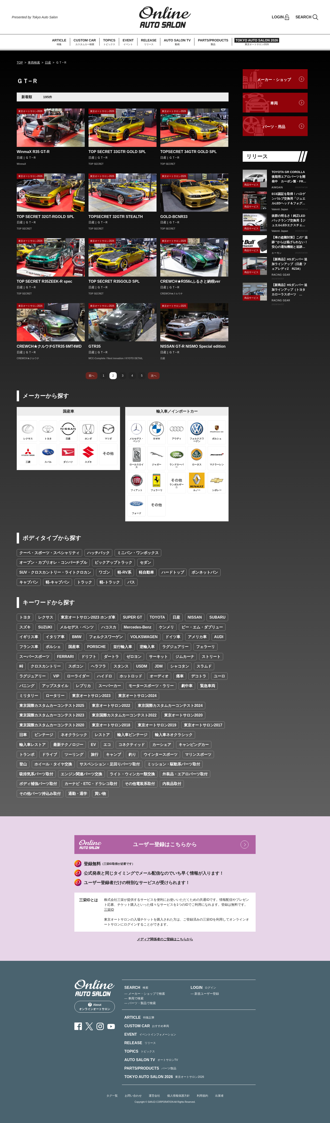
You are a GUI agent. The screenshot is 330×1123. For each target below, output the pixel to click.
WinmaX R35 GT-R (33, 152)
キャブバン (28, 582)
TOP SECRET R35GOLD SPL (114, 281)
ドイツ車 (172, 637)
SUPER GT (132, 617)
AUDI (218, 637)
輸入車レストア (32, 745)
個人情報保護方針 (178, 1095)
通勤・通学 (77, 794)
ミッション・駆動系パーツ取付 (173, 764)
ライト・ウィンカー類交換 (132, 774)
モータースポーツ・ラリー (151, 686)
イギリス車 (28, 637)
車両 (274, 103)
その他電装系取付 (140, 784)
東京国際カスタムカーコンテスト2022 (124, 715)
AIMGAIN (277, 187)
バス (131, 582)
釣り (132, 755)
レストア (102, 735)
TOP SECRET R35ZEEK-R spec (44, 281)
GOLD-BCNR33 (174, 217)
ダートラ (111, 657)
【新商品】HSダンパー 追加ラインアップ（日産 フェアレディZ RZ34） (289, 264)
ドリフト (88, 657)
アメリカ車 (197, 637)
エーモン (277, 253)
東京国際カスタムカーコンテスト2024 (170, 706)
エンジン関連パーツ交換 (81, 774)
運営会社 (154, 1095)
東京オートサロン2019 (157, 725)
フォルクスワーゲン (106, 637)
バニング (26, 686)
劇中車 (187, 686)
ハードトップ (172, 572)
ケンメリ (166, 627)
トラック (84, 582)
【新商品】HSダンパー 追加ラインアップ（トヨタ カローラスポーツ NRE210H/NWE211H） (290, 290)
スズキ (25, 627)
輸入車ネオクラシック (174, 735)
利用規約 (202, 1095)
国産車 (74, 647)
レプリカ (83, 686)
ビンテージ (43, 735)
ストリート (211, 657)
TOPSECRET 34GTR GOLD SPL (188, 152)
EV (93, 745)
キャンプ (113, 755)
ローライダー (78, 676)
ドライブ (49, 755)
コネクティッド (131, 745)
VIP (56, 676)
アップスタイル (55, 686)
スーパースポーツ (34, 657)
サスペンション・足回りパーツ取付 (110, 764)
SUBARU (217, 617)
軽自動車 (146, 572)
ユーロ (219, 676)
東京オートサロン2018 (111, 725)
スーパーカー (109, 686)
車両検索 (34, 62)
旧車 (23, 735)
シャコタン (179, 666)
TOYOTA (157, 617)
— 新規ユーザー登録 (205, 993)
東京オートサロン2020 (183, 715)
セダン (145, 562)
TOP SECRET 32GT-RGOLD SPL (45, 217)
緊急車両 (207, 686)
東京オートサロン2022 (111, 706)
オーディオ (159, 676)
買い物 (100, 794)
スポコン (75, 666)
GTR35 (95, 346)
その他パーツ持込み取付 (40, 794)
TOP (20, 62)
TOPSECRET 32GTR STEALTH (116, 217)
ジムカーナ (184, 657)
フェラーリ (205, 647)
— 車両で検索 (134, 998)
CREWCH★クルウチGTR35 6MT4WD (49, 346)
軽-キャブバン (57, 582)
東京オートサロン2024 (137, 696)
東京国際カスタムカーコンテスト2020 (51, 725)
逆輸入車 (147, 647)
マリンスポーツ (198, 755)
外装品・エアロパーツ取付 (185, 774)
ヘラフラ (98, 666)
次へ (154, 375)
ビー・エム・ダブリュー (202, 627)
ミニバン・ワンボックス (138, 553)
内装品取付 (171, 784)
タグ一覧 (112, 1095)
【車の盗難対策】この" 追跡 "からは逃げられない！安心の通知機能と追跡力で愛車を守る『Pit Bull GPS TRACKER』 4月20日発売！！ (290, 242)
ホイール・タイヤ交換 (53, 764)
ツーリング (73, 755)
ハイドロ (104, 676)
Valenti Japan (280, 209)
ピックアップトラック (113, 562)
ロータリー (55, 696)
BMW (76, 637)
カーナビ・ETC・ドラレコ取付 (90, 784)
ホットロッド (131, 676)
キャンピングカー (194, 745)
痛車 (180, 676)
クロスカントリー (46, 666)
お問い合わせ (133, 1095)
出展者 (219, 1095)
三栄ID (109, 909)
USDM (141, 666)
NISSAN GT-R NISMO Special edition (192, 346)
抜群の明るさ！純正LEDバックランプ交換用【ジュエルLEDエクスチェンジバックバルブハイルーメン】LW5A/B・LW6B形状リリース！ (289, 221)
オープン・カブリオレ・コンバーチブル (53, 562)
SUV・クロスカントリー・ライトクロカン (55, 572)
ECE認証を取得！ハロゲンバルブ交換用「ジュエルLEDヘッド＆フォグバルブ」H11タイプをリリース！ (288, 199)
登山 (23, 764)
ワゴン (104, 572)
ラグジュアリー (175, 647)
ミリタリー (28, 696)
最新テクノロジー (68, 745)
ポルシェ (53, 647)
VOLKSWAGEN (144, 637)
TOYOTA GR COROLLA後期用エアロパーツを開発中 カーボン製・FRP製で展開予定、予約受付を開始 (288, 177)
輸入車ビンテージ (132, 735)
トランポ (26, 755)
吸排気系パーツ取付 (36, 774)
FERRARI (65, 657)
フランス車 (28, 647)
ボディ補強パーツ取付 (38, 784)
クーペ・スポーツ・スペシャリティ (49, 553)
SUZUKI (45, 627)
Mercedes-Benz (137, 627)
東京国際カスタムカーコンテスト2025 (51, 706)
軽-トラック (110, 582)
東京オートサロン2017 (203, 725)
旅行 (94, 755)
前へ (91, 375)
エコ (107, 745)
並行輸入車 (122, 647)
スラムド (204, 666)
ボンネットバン (205, 572)
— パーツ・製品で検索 (140, 1003)
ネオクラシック (74, 735)
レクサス (45, 617)
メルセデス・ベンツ (77, 627)
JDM (159, 666)
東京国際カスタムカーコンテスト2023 (51, 715)
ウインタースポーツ (160, 755)
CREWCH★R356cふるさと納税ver (190, 281)
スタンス (121, 666)
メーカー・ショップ (274, 80)
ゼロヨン (133, 657)
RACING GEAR (281, 275)
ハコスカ (108, 627)
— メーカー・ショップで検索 (144, 993)
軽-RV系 (124, 572)
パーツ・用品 (274, 127)
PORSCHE (96, 647)
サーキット (158, 657)
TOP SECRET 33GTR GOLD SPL (117, 152)
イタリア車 (55, 637)
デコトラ (198, 676)
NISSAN (195, 617)
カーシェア (161, 745)
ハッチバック (98, 553)
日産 (48, 62)
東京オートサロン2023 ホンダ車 (88, 617)
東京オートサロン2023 (91, 696)
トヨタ (25, 617)
